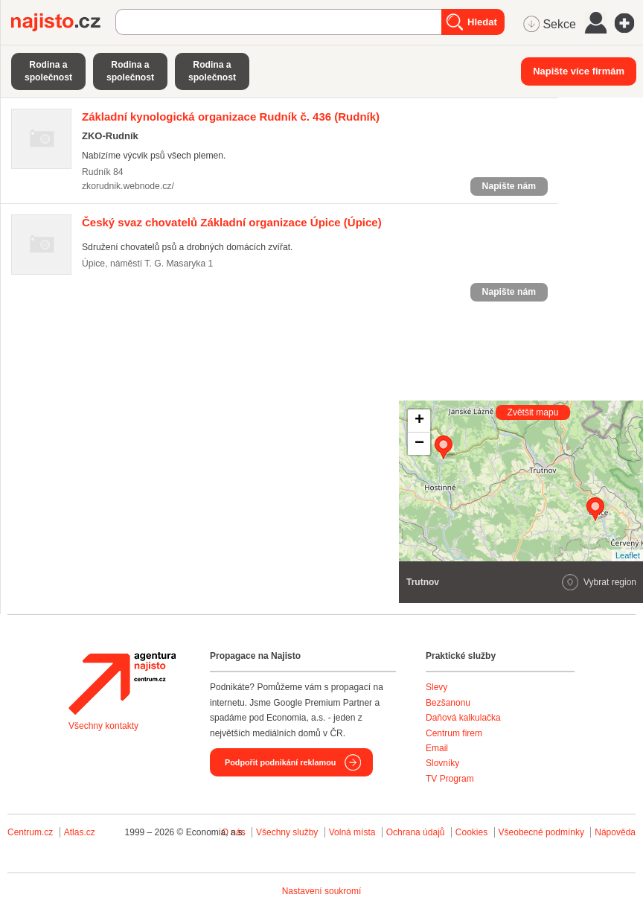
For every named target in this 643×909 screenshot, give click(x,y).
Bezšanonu (448, 703)
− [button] (419, 444)
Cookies (471, 832)
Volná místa (352, 832)
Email (437, 748)
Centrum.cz (30, 832)
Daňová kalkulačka (463, 717)
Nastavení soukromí (322, 891)
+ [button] (419, 420)
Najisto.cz (63, 22)
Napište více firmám (578, 71)
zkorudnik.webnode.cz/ (128, 186)
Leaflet (627, 555)
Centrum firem (454, 733)
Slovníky (442, 763)
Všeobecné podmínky (541, 832)
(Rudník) (231, 116)
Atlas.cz (79, 832)
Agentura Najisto (122, 683)
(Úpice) (232, 222)
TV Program (450, 779)
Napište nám (509, 186)
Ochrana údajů (415, 832)
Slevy (436, 687)
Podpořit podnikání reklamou (280, 762)
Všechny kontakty (103, 726)
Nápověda (615, 832)
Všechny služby (288, 832)
